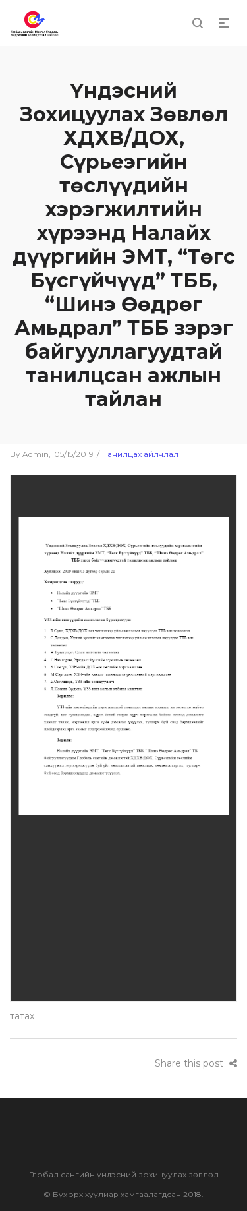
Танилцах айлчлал (140, 454)
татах (22, 1016)
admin (29, 454)
